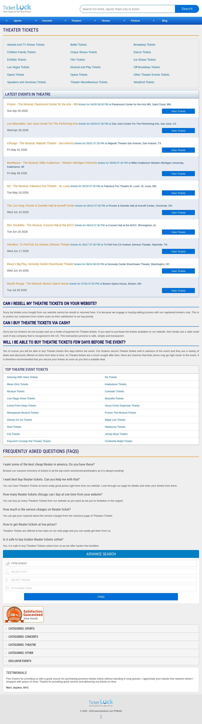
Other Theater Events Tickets (151, 74)
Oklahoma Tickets (115, 426)
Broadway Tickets (144, 44)
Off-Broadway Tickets (147, 67)
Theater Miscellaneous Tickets (89, 82)
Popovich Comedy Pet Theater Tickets (29, 441)
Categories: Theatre (22, 645)
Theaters (76, 20)
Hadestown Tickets (115, 384)
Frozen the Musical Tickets (120, 412)
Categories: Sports (21, 628)
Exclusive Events (19, 661)
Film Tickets (77, 59)
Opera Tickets (15, 74)
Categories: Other (20, 653)
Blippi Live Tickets (115, 419)
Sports (18, 20)
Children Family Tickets (21, 52)
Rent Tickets (14, 426)
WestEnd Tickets (144, 82)
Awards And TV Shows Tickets (25, 44)
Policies (118, 711)
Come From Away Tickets (21, 405)
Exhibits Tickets (16, 59)
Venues (106, 20)
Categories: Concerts (23, 636)
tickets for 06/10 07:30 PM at (89, 205)
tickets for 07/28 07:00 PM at (74, 283)
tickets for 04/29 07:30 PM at (91, 123)
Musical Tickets (15, 391)
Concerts (47, 20)
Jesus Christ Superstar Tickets (122, 405)
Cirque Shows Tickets (83, 52)
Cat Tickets (13, 434)
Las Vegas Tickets (18, 67)
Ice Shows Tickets (145, 59)
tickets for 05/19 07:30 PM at (82, 186)
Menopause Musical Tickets (23, 412)
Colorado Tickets (114, 391)
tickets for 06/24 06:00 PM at (88, 264)
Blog (164, 20)
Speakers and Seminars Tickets (26, 82)
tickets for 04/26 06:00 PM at (89, 104)
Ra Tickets (111, 377)
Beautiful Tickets (114, 398)
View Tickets (178, 111)
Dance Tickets (142, 52)
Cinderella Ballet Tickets (118, 441)
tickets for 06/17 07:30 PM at (87, 244)
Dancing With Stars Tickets (22, 377)
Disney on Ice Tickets (19, 419)
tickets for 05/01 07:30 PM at (84, 143)
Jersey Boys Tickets (116, 434)
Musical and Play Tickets (85, 67)
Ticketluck (37, 8)
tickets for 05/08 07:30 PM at (95, 164)
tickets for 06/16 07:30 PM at (81, 225)
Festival (135, 20)
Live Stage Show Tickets (21, 398)
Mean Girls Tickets (17, 384)
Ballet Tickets (78, 44)
